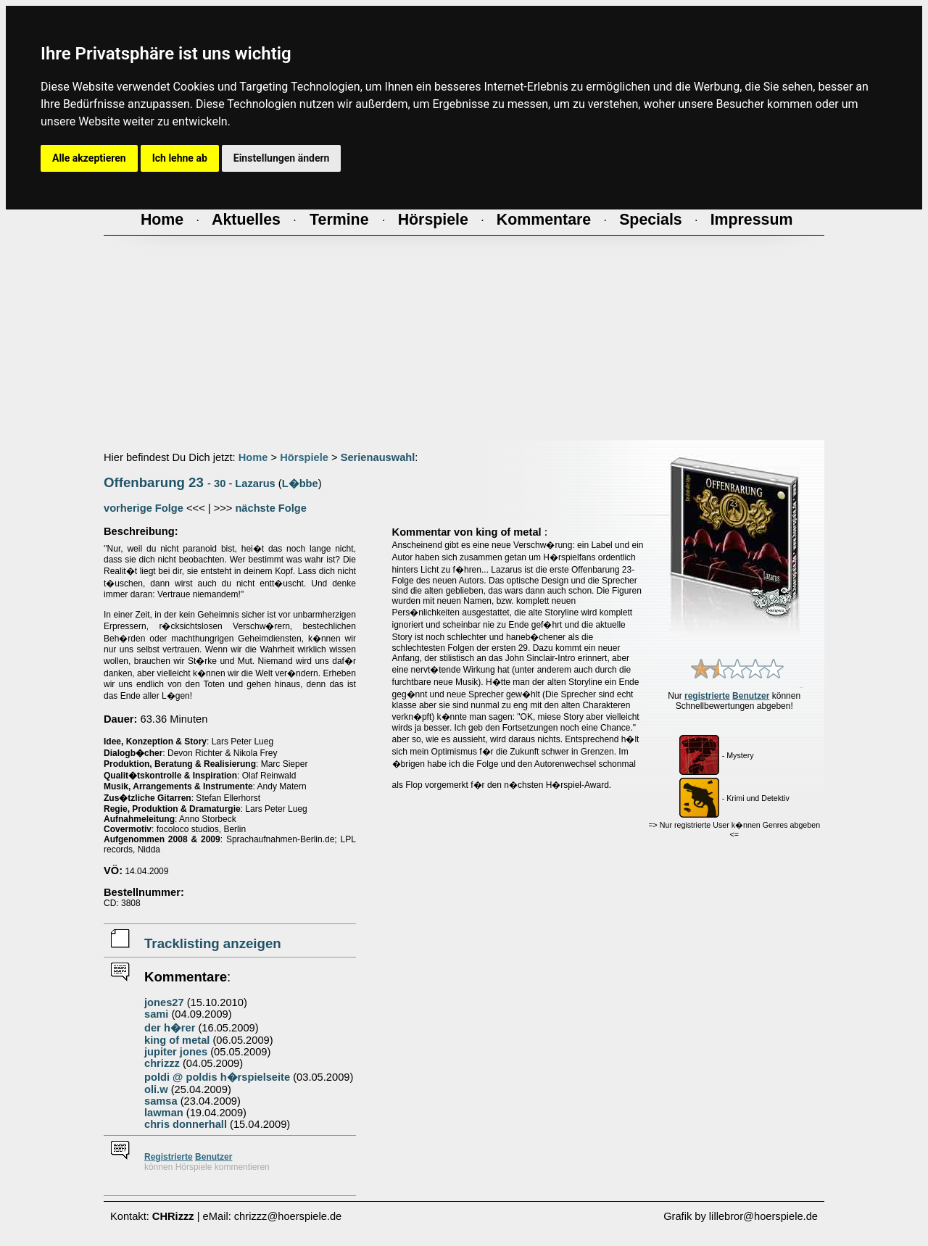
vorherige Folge (143, 508)
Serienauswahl (378, 457)
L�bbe (300, 483)
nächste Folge (271, 508)
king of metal (177, 1040)
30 (219, 483)
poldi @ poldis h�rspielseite (217, 1077)
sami (156, 1014)
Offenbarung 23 (154, 482)
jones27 (164, 1002)
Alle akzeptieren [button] (89, 158)
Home (253, 457)
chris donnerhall (185, 1124)
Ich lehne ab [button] (179, 158)
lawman (163, 1112)
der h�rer (169, 1028)
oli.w (156, 1089)
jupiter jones (175, 1052)
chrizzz (162, 1063)
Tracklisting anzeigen (212, 943)
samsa (161, 1101)
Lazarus (255, 483)
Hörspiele (304, 457)
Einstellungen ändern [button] (281, 158)
